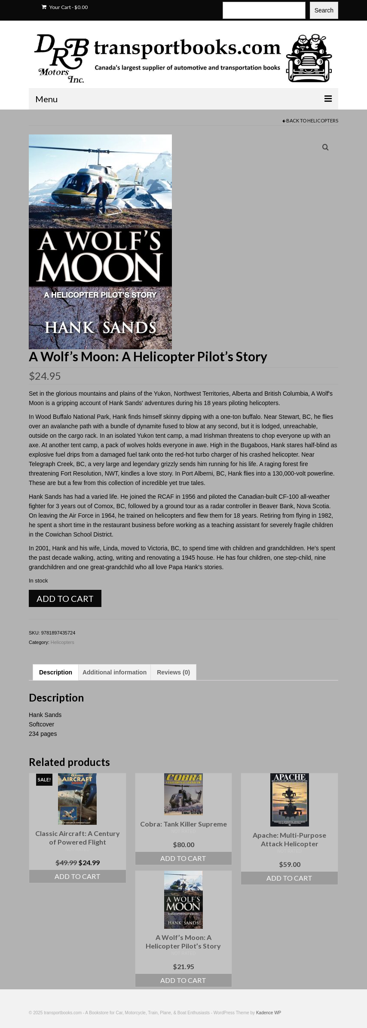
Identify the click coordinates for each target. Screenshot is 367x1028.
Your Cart (65, 7)
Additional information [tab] (115, 672)
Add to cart (65, 598)
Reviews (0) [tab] (173, 672)
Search (324, 10)
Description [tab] (55, 672)
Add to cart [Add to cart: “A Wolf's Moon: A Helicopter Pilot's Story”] (183, 980)
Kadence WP (268, 1012)
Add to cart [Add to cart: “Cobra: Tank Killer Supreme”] (183, 858)
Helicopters (322, 120)
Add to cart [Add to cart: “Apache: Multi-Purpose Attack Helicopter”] (289, 878)
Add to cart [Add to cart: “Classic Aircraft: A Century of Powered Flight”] (78, 876)
